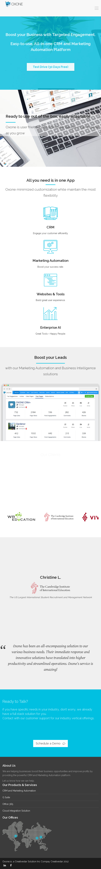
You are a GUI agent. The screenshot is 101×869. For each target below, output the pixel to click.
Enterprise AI (50, 330)
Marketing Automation (50, 263)
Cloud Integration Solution (16, 810)
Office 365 (7, 804)
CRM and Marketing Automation (19, 790)
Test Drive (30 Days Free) (50, 67)
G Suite (6, 797)
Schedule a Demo (50, 743)
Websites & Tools (51, 296)
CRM (50, 231)
